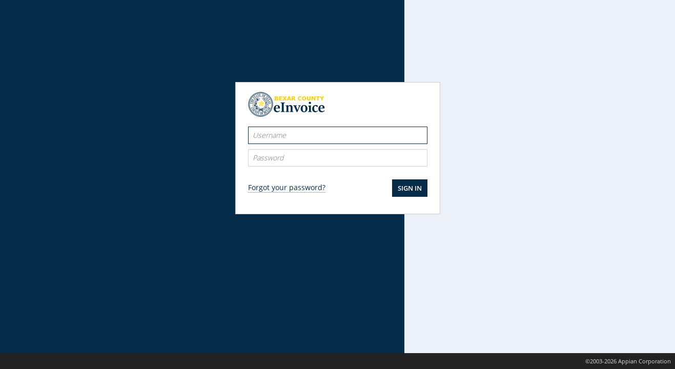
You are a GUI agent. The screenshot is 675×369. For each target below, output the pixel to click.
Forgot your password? (286, 187)
